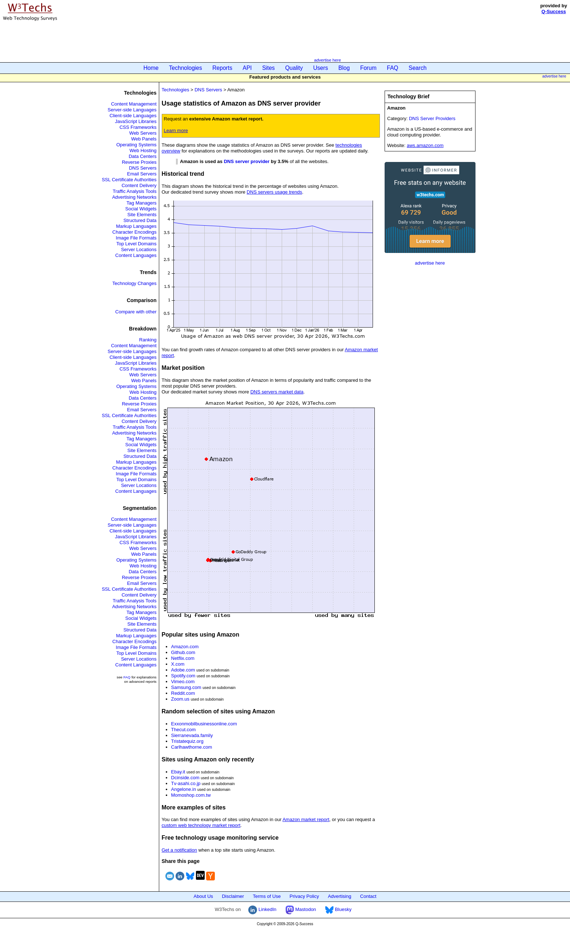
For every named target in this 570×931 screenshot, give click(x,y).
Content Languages (135, 255)
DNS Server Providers (432, 118)
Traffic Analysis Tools (134, 191)
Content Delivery (138, 185)
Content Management (133, 104)
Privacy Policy (304, 896)
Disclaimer (233, 896)
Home (151, 68)
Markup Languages (136, 226)
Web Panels (144, 139)
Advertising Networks (134, 197)
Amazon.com (185, 646)
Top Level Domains (136, 243)
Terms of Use (267, 896)
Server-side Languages (132, 109)
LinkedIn (262, 909)
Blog (344, 68)
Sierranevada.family (192, 735)
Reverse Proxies (139, 162)
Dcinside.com (185, 777)
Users (320, 68)
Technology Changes (134, 283)
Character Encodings (134, 232)
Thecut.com (183, 729)
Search (417, 68)
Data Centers (143, 156)
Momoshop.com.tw (191, 795)
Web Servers (143, 133)
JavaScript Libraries (135, 121)
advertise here (327, 60)
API (247, 68)
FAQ (392, 68)
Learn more (176, 130)
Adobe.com (183, 670)
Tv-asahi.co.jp (186, 783)
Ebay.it (178, 771)
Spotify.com (183, 675)
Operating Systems (136, 144)
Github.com (183, 652)
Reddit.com (183, 693)
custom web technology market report (201, 825)
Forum (368, 68)
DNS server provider (247, 161)
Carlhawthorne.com (191, 747)
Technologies (185, 68)
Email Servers (142, 174)
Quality (294, 68)
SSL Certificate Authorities (129, 179)
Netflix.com (182, 658)
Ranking (148, 339)
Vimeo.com (183, 681)
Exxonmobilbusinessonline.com (204, 723)
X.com (178, 664)
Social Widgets (141, 208)
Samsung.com (186, 687)
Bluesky (338, 909)
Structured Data (139, 220)
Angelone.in (183, 789)
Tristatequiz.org (187, 741)
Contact (368, 896)
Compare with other (135, 311)
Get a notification (179, 850)
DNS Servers (143, 168)
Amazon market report (305, 819)
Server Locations (139, 249)
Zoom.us (180, 699)
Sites (268, 68)
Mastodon (300, 909)
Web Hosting (142, 150)
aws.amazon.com (425, 145)
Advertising (339, 896)
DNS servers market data (277, 392)
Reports (222, 68)
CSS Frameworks (138, 127)
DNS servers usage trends (274, 192)
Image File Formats (136, 238)
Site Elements (141, 214)
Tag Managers (141, 203)
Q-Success (554, 11)
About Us (203, 896)
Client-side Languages (132, 115)
